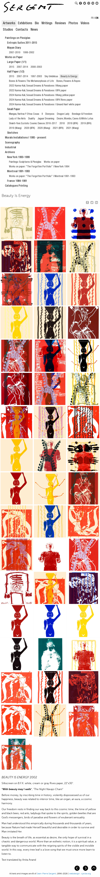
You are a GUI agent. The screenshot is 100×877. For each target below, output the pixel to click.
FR (92, 18)
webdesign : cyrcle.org (80, 874)
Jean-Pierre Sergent (46, 874)
